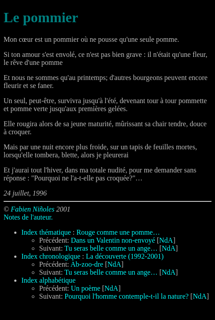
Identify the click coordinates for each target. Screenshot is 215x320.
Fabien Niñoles (32, 209)
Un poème (85, 288)
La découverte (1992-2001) (124, 256)
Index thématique (46, 232)
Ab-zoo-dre (87, 264)
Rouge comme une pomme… (118, 232)
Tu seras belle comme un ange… (111, 248)
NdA (166, 240)
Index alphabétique (48, 280)
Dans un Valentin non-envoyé (113, 240)
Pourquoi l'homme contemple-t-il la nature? (126, 296)
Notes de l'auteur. (28, 217)
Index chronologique (50, 256)
